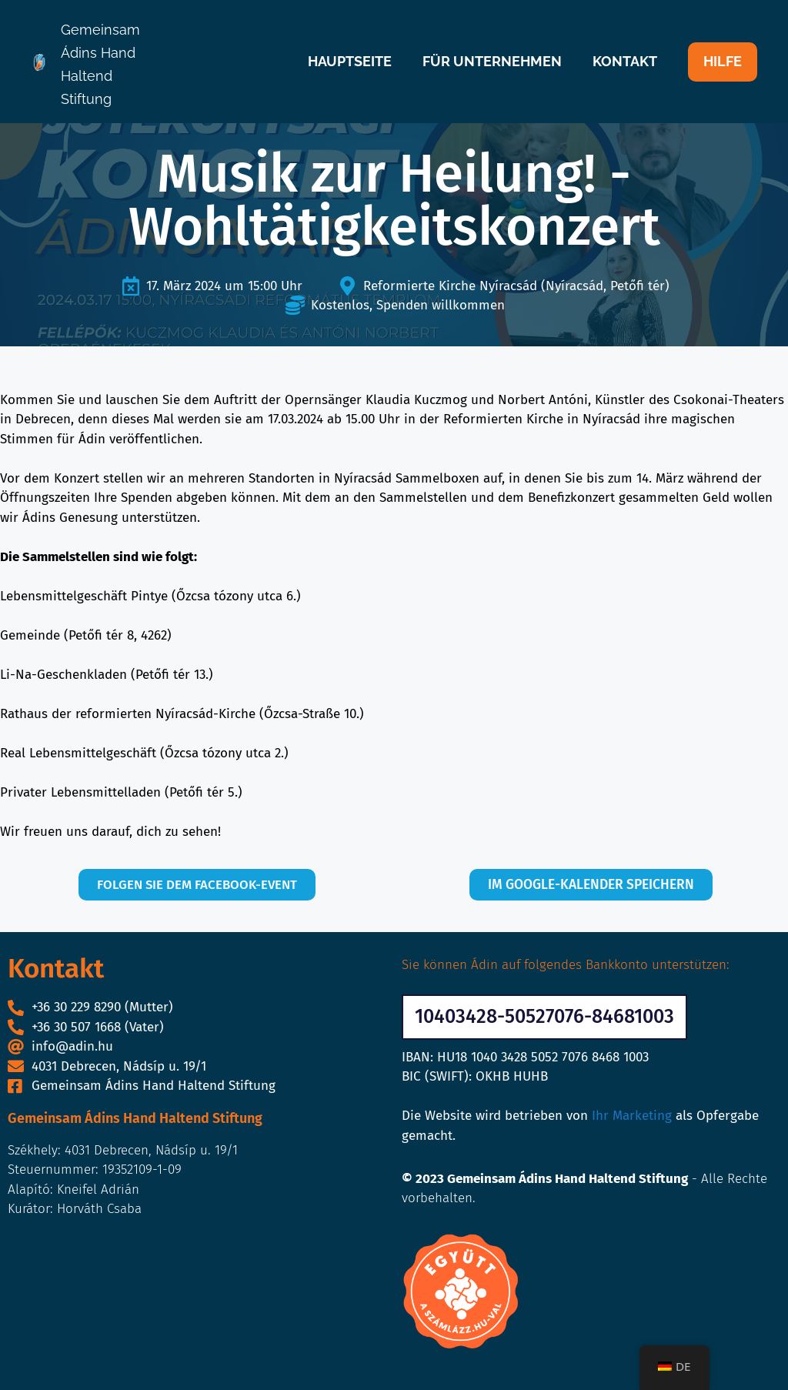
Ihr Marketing (632, 1116)
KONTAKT (625, 61)
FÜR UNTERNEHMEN (492, 61)
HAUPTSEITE (350, 61)
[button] (544, 1017)
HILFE (722, 61)
